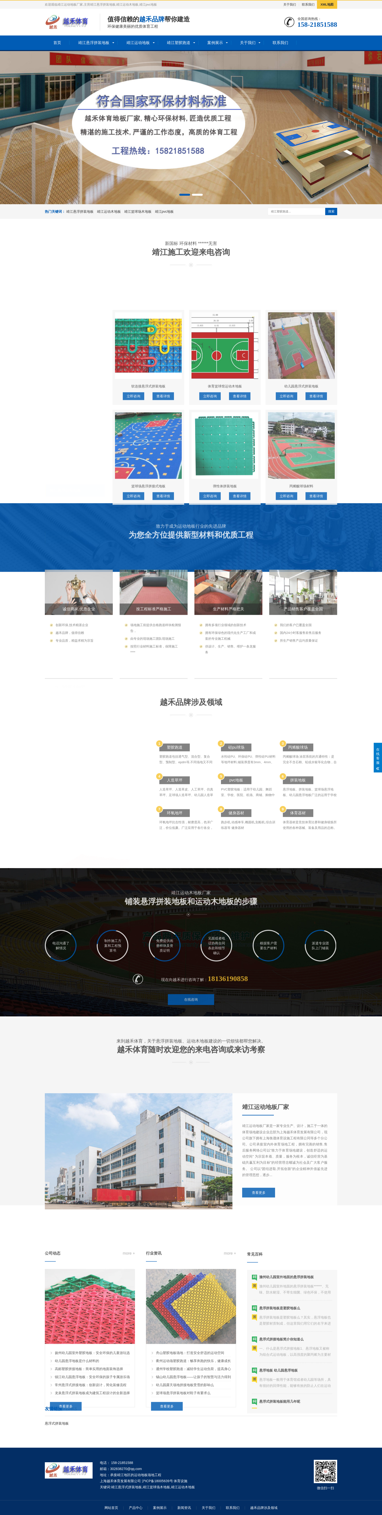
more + (129, 1370)
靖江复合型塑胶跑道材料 (73, 618)
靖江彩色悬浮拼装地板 (72, 509)
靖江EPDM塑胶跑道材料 (73, 586)
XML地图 (327, 4)
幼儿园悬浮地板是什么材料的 (77, 1478)
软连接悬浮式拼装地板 (148, 532)
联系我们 (308, 4)
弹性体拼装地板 (225, 632)
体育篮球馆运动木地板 (225, 532)
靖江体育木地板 (67, 555)
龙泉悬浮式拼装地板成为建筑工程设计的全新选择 (92, 1510)
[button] (184, 195)
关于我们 (289, 4)
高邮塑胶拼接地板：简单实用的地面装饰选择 (89, 1486)
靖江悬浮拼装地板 (93, 43)
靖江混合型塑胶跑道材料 (73, 602)
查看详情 (163, 642)
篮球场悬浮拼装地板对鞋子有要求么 (183, 1510)
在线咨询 (191, 1023)
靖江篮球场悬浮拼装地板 (73, 500)
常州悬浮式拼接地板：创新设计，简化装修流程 (90, 1502)
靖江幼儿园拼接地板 (70, 492)
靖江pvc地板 (164, 211)
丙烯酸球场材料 (301, 632)
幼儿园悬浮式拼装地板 (301, 532)
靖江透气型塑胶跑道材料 (73, 594)
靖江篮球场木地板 (138, 211)
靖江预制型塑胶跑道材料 (73, 610)
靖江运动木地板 (109, 211)
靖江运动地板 (138, 43)
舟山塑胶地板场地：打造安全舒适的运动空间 (190, 1470)
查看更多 (259, 1279)
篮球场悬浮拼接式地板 (148, 632)
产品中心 (136, 1508)
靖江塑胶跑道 (178, 43)
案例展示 (215, 43)
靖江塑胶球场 (61, 642)
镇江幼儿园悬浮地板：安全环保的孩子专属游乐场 (92, 1494)
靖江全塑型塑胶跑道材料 (73, 626)
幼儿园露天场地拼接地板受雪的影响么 (185, 1502)
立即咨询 (133, 642)
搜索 (331, 211)
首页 (57, 43)
